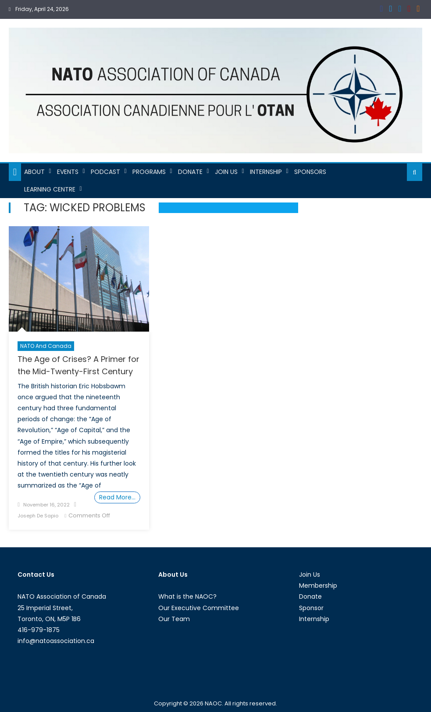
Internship (266, 171)
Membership (318, 585)
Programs (149, 171)
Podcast (105, 171)
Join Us (226, 171)
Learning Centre (49, 189)
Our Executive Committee (198, 608)
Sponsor (311, 608)
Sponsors (310, 171)
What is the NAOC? (187, 596)
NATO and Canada (45, 346)
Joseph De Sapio (38, 515)
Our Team (174, 618)
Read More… (117, 497)
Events (67, 171)
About (34, 171)
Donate (190, 171)
